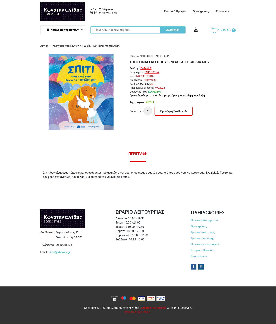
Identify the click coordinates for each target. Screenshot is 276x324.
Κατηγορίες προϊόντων (63, 29)
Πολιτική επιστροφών (205, 244)
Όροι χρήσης (201, 11)
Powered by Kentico (137, 312)
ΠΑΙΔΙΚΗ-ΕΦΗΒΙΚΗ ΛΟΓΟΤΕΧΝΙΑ (152, 56)
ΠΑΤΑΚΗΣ (146, 68)
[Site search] (138, 29)
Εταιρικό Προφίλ (175, 11)
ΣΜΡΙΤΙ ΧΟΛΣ (152, 72)
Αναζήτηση (172, 30)
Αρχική (44, 45)
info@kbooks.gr (60, 252)
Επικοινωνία (224, 11)
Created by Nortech (153, 308)
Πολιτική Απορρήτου (204, 220)
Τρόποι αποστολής (203, 232)
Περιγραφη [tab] (138, 154)
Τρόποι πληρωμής (202, 238)
